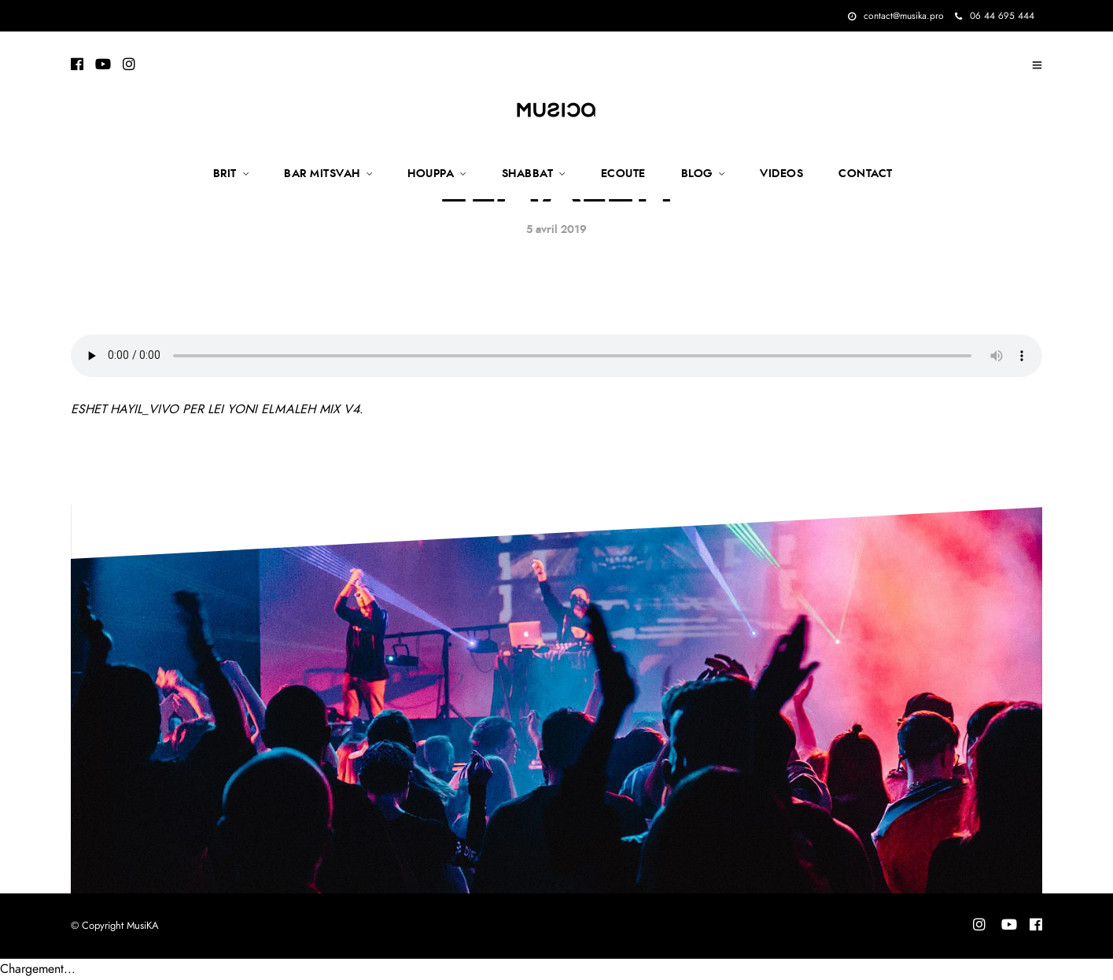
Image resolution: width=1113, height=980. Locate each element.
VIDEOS (781, 173)
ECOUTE (623, 173)
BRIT (225, 173)
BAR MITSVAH (322, 173)
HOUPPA (430, 173)
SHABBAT (528, 173)
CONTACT (865, 173)
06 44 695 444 (994, 15)
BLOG (697, 173)
